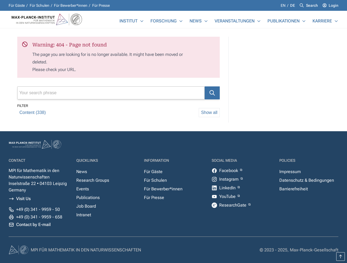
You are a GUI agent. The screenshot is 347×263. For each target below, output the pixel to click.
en (283, 5)
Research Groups (92, 180)
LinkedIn (228, 187)
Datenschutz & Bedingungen (306, 180)
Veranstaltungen (235, 20)
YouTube (228, 196)
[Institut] (142, 21)
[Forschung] (181, 21)
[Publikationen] (304, 21)
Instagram (229, 179)
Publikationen (283, 20)
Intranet (83, 214)
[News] (206, 21)
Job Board (86, 206)
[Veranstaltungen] (259, 21)
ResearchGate (233, 205)
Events (82, 188)
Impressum (290, 171)
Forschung (163, 20)
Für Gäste (17, 5)
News (196, 20)
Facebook (229, 170)
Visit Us (23, 198)
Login (333, 5)
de (292, 5)
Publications (88, 197)
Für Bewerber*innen (70, 5)
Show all (209, 112)
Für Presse (101, 5)
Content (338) (32, 112)
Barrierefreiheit (293, 188)
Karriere (322, 20)
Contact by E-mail (33, 224)
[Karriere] (336, 21)
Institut (128, 20)
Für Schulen (39, 5)
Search (312, 5)
